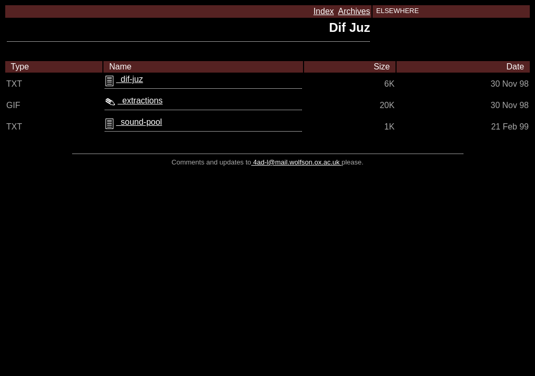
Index (323, 11)
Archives (354, 11)
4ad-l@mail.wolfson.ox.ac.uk (296, 162)
